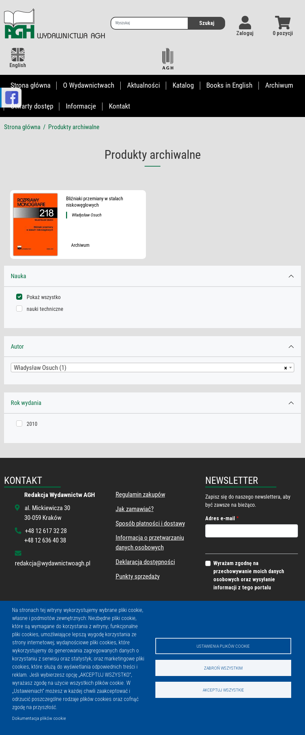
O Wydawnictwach (88, 85)
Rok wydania (26, 402)
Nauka (18, 276)
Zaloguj (244, 33)
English (17, 58)
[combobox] (152, 367)
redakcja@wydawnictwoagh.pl (52, 563)
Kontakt (119, 106)
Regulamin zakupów (140, 494)
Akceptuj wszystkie (223, 690)
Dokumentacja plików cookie (39, 718)
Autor (17, 346)
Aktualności (143, 85)
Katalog (183, 85)
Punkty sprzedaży (138, 576)
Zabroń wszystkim (223, 668)
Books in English (229, 85)
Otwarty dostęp (31, 106)
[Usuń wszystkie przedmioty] (284, 367)
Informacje (81, 106)
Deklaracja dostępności (145, 562)
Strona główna (30, 85)
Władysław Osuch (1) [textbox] (40, 368)
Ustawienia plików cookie (223, 646)
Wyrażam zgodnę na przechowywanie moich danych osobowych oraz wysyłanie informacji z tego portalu (248, 575)
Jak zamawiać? (135, 509)
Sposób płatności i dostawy (150, 523)
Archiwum (279, 85)
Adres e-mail (220, 518)
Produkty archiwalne (73, 127)
